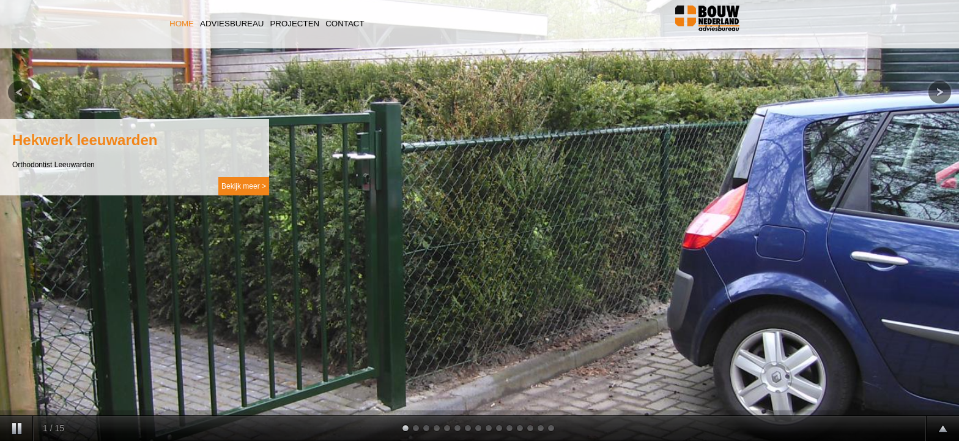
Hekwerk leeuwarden (84, 140)
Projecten (294, 23)
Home (181, 23)
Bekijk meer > (243, 186)
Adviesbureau (232, 23)
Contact (344, 23)
